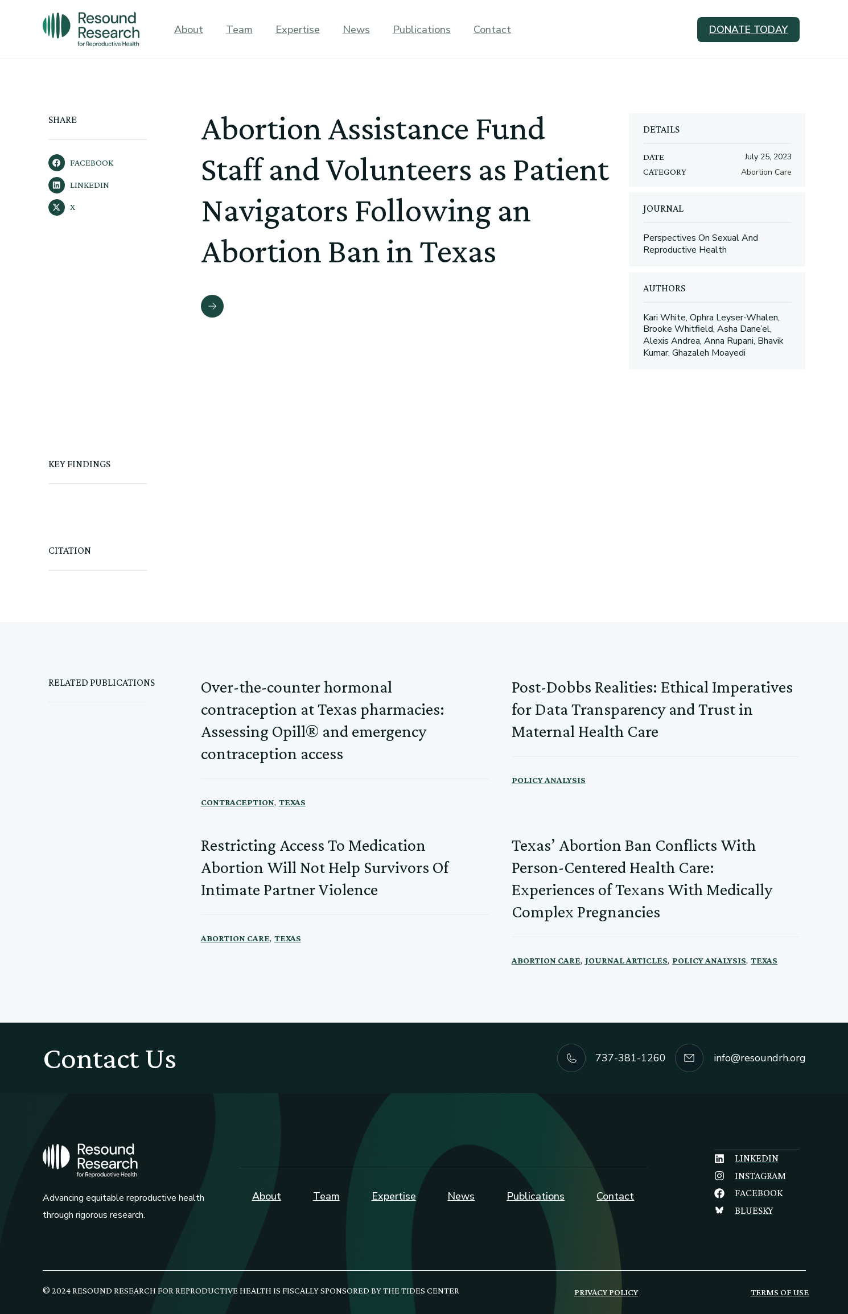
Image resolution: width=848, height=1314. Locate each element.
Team (239, 29)
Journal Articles (626, 960)
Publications (422, 29)
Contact (492, 29)
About (188, 29)
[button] (119, 162)
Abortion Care (235, 938)
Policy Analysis (549, 780)
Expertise (297, 29)
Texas (292, 802)
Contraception (237, 802)
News (356, 29)
